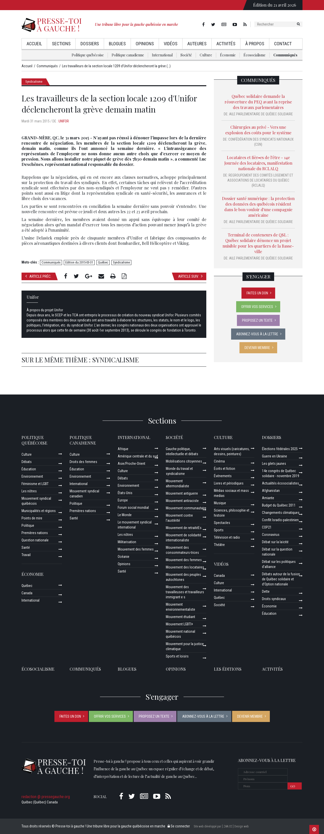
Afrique (123, 449)
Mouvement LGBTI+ (179, 624)
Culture (206, 55)
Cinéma (219, 461)
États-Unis (125, 493)
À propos (254, 43)
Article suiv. (190, 276)
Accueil (34, 43)
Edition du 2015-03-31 (79, 262)
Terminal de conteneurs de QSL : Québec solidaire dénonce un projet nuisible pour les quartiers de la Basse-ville (258, 243)
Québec (103, 262)
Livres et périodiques (229, 483)
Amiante (268, 498)
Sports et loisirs (177, 656)
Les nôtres (29, 491)
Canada (27, 593)
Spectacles (222, 523)
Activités (225, 43)
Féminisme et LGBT (35, 484)
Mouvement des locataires (185, 567)
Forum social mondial (133, 508)
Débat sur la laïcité (275, 542)
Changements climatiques (280, 513)
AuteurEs (197, 43)
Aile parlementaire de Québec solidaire (261, 114)
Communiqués (285, 55)
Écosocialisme (255, 55)
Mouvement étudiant (180, 617)
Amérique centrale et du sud (138, 456)
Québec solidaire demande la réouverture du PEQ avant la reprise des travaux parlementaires (258, 102)
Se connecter (179, 826)
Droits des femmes (83, 462)
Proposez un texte (257, 320)
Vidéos (170, 43)
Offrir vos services (257, 307)
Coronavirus (270, 535)
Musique (220, 503)
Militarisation (127, 542)
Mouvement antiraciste (182, 501)
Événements (223, 476)
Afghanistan (271, 491)
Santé (26, 547)
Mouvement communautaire (186, 508)
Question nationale (35, 540)
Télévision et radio (227, 537)
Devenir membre (257, 348)
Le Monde (125, 515)
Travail (26, 555)
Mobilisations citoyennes (184, 461)
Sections (61, 43)
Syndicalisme (33, 81)
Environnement (32, 476)
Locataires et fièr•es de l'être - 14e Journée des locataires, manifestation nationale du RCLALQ (258, 163)
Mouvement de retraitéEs (183, 528)
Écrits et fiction (224, 469)
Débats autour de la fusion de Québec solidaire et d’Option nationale (281, 579)
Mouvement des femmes (136, 549)
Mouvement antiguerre (182, 493)
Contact (283, 43)
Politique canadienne (128, 55)
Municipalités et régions (39, 511)
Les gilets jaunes (274, 464)
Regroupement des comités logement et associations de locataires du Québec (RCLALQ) (260, 180)
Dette (266, 591)
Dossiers (89, 43)
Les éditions (227, 669)
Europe (123, 500)
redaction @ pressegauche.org (46, 796)
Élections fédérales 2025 (280, 449)
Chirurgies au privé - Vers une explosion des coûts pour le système (258, 129)
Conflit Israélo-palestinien (280, 520)
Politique (28, 525)
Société (186, 55)
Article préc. (38, 276)
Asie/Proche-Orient (131, 464)
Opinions (145, 43)
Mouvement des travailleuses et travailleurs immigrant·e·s (185, 592)
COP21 (267, 527)
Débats (27, 462)
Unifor (63, 121)
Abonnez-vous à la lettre (257, 334)
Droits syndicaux (274, 599)
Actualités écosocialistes (280, 483)
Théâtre (219, 545)
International (162, 55)
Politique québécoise (88, 55)
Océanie (123, 557)
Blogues (117, 43)
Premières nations (35, 533)
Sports (219, 530)
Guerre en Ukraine (274, 456)
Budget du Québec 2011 (279, 505)
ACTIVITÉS (272, 669)
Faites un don (257, 293)
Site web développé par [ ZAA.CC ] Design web (221, 826)
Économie (228, 55)
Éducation (29, 469)
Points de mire (32, 518)
